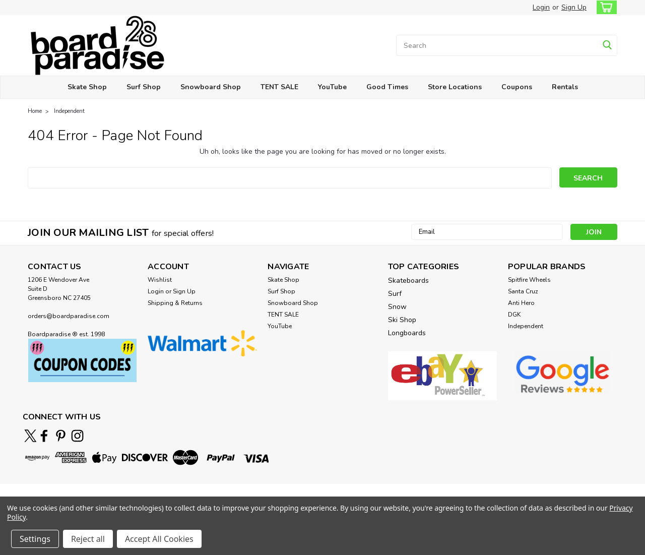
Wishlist (160, 280)
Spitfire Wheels (529, 280)
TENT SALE (279, 87)
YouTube (332, 87)
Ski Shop (402, 320)
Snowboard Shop (210, 87)
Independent (69, 111)
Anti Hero (521, 303)
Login (541, 7)
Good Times (387, 87)
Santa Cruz (523, 291)
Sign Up (574, 7)
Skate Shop (87, 87)
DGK (514, 315)
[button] (82, 361)
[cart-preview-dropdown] (604, 7)
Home (35, 111)
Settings (35, 538)
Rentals (565, 87)
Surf (395, 293)
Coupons (516, 87)
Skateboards (408, 280)
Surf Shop (143, 87)
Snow (397, 307)
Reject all (88, 538)
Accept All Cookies (159, 538)
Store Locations (455, 87)
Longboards (407, 333)
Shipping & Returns (175, 303)
